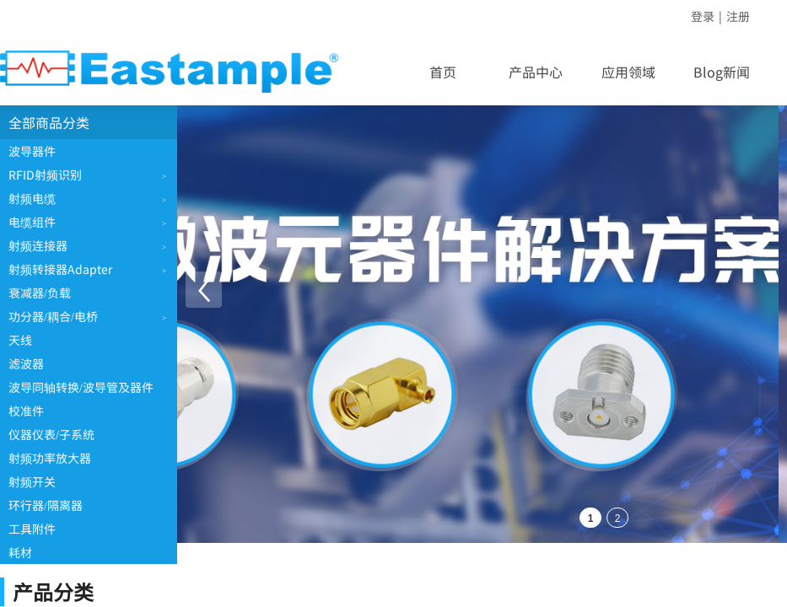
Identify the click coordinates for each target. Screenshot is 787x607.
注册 (738, 16)
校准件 (26, 410)
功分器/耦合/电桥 (53, 316)
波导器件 (32, 150)
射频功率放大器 (49, 457)
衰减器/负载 (39, 292)
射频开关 (32, 481)
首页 (442, 72)
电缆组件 (32, 221)
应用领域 (628, 72)
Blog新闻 (721, 72)
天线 (20, 339)
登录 (702, 16)
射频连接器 (37, 245)
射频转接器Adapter (60, 269)
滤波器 (26, 363)
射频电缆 (32, 198)
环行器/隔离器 (45, 505)
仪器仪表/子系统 (51, 434)
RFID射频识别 (45, 174)
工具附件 (32, 528)
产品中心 (536, 72)
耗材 (20, 552)
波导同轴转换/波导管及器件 (81, 387)
